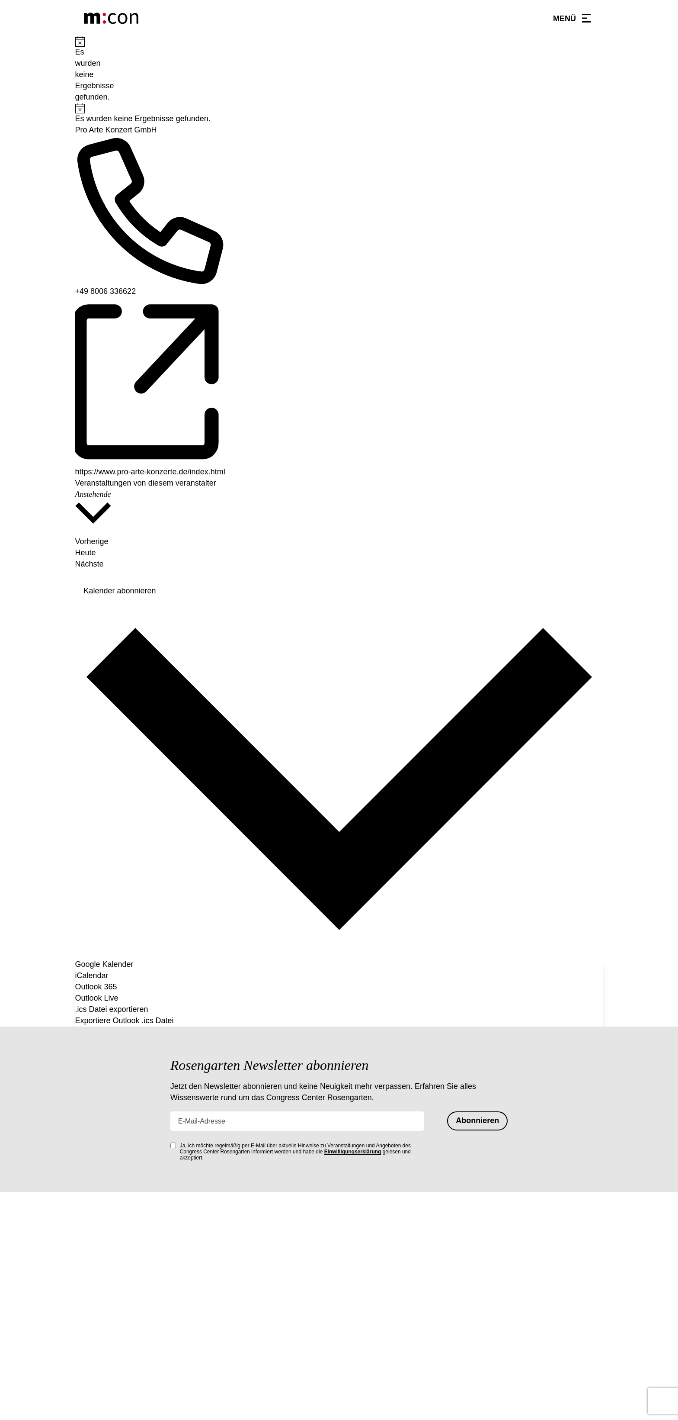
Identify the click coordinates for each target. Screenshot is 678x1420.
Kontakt (355, 1310)
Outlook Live (96, 998)
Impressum (361, 1354)
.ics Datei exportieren (111, 1009)
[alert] (78, 69)
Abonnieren (477, 1120)
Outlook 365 (96, 986)
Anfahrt (355, 1325)
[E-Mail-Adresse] (297, 1120)
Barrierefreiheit (368, 1368)
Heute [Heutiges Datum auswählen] (85, 552)
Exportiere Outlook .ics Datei (124, 1020)
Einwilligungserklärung (352, 1152)
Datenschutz (363, 1339)
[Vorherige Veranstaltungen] (339, 535)
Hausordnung (365, 1296)
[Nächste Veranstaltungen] (89, 570)
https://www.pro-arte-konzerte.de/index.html (150, 471)
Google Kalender (104, 964)
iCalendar (92, 975)
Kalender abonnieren (120, 590)
